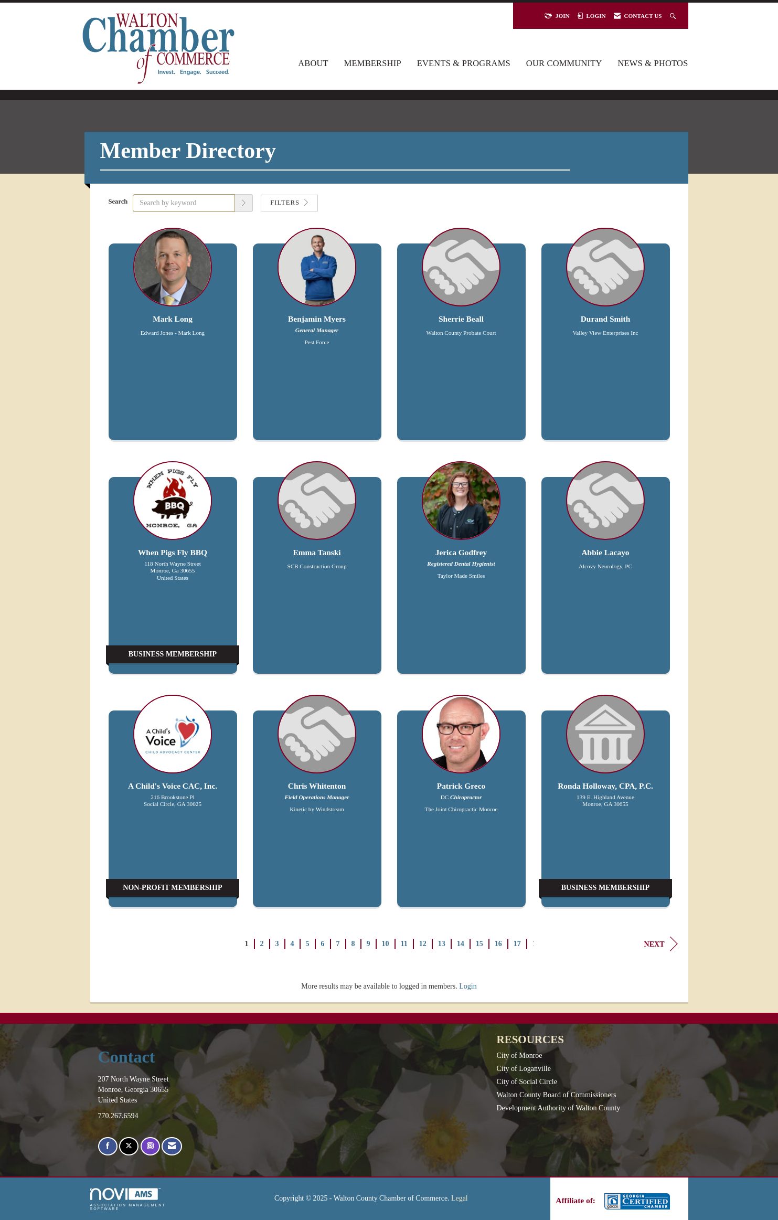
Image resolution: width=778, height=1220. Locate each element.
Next (661, 944)
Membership (372, 63)
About (313, 63)
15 (479, 944)
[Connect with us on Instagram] (150, 1146)
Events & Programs (463, 63)
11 (404, 944)
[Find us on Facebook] (108, 1146)
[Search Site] (674, 16)
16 (498, 944)
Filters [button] (289, 202)
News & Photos (653, 63)
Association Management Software (128, 1199)
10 (385, 944)
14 (460, 944)
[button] (244, 203)
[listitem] (173, 339)
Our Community (564, 63)
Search (118, 201)
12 (423, 944)
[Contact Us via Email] (172, 1146)
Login (467, 986)
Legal (459, 1198)
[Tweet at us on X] (128, 1146)
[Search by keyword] (184, 203)
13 (441, 944)
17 (517, 944)
